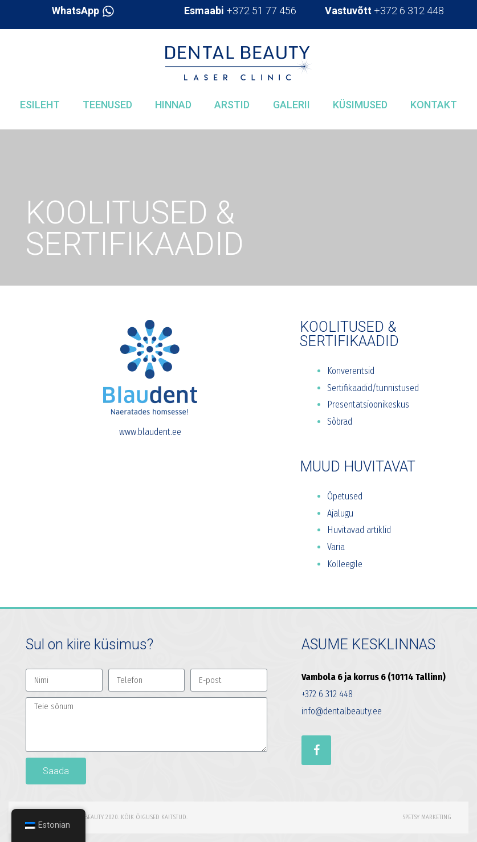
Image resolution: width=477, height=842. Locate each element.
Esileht (40, 105)
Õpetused (344, 496)
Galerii (291, 105)
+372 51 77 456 (240, 11)
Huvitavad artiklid (359, 529)
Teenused (107, 105)
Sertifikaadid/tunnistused (373, 388)
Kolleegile (344, 564)
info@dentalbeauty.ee (341, 711)
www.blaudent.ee (150, 431)
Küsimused (360, 105)
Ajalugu (340, 513)
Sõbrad (339, 421)
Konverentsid (350, 370)
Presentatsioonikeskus (368, 404)
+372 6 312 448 (384, 11)
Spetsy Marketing (426, 817)
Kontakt (433, 105)
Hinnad (173, 105)
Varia (336, 547)
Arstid (232, 105)
